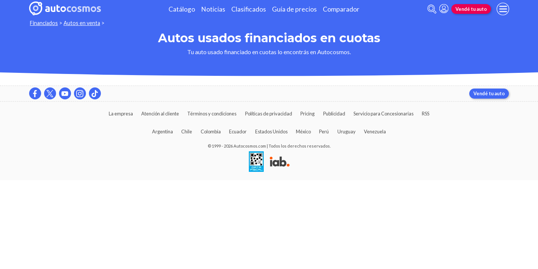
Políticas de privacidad (268, 114)
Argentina (162, 131)
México (303, 131)
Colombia (211, 131)
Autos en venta (82, 23)
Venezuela (375, 131)
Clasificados (248, 9)
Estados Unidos (271, 131)
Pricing (307, 114)
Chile (186, 131)
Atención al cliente (160, 114)
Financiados (44, 23)
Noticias (213, 9)
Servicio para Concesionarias (383, 114)
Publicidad (334, 114)
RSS (425, 114)
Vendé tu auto (471, 9)
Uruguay (346, 131)
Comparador (341, 9)
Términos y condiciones (211, 114)
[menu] (503, 9)
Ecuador (238, 131)
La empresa (121, 114)
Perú (324, 131)
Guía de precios (294, 9)
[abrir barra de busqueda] (431, 9)
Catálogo (181, 9)
